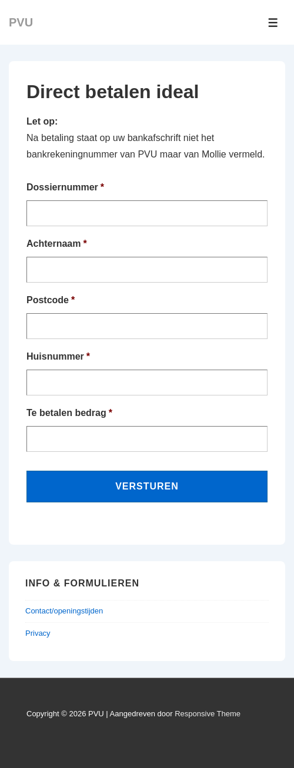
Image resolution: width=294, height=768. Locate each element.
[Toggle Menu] (273, 23)
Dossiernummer (65, 187)
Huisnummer (58, 356)
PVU (21, 22)
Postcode (50, 300)
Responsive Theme (207, 713)
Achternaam (56, 244)
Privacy (38, 633)
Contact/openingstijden (64, 610)
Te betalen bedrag (69, 413)
